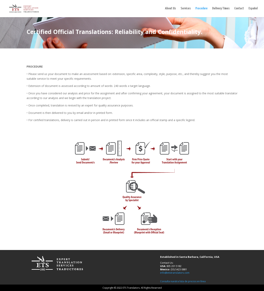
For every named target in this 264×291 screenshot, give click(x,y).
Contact (239, 8)
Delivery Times (221, 8)
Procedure (201, 8)
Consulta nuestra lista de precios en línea (183, 281)
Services (186, 8)
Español (253, 8)
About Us (170, 8)
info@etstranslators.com (174, 272)
